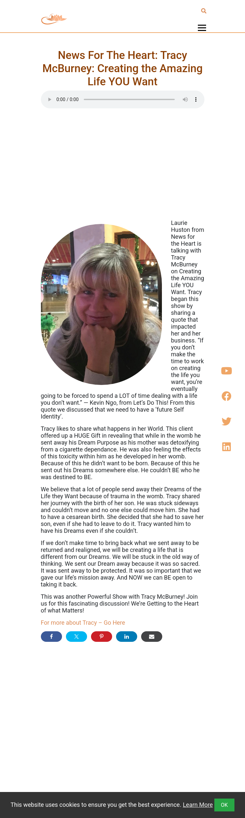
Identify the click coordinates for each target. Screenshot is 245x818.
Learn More (198, 804)
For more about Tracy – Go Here (83, 622)
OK (224, 805)
